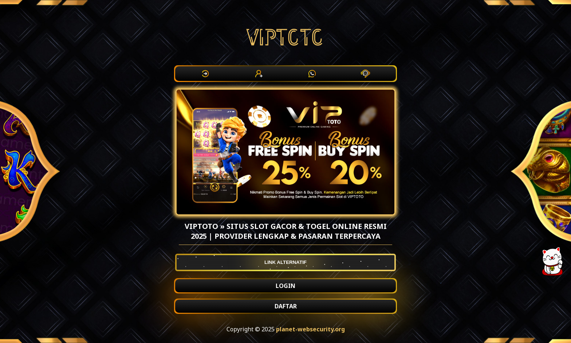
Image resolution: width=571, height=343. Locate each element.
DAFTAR (286, 306)
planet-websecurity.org (310, 329)
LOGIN (285, 286)
